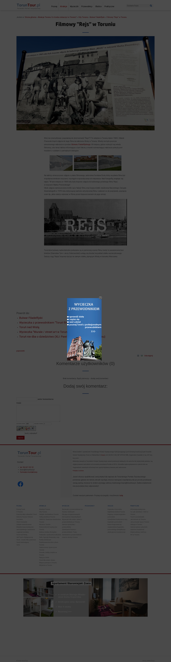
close (100, 298)
